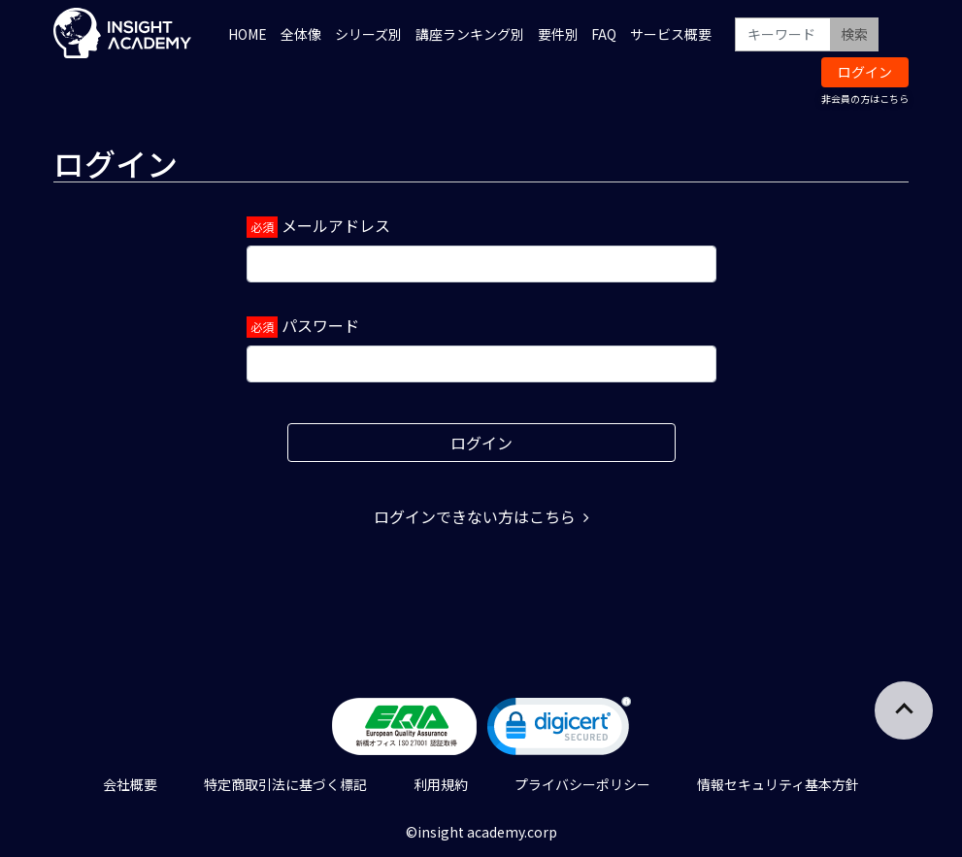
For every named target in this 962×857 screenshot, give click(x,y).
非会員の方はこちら (865, 98)
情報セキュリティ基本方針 (778, 784)
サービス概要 (671, 34)
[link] (559, 730)
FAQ (603, 34)
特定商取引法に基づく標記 (285, 784)
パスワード (320, 325)
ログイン (865, 72)
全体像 (301, 34)
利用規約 (441, 784)
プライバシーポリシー (582, 784)
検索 (854, 34)
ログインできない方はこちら (481, 516)
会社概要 (130, 784)
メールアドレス (336, 225)
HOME (247, 34)
